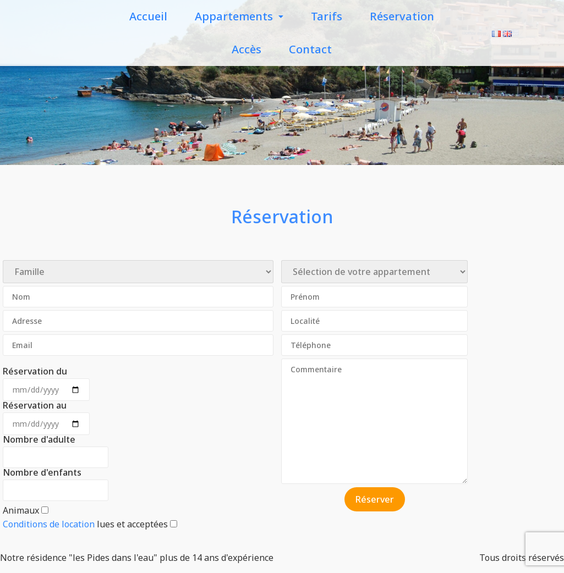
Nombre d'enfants (42, 472)
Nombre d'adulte (39, 439)
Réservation (402, 16)
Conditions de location (49, 524)
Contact (310, 49)
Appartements (239, 16)
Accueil (148, 16)
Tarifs (326, 16)
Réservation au (35, 405)
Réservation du (35, 371)
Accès (246, 49)
